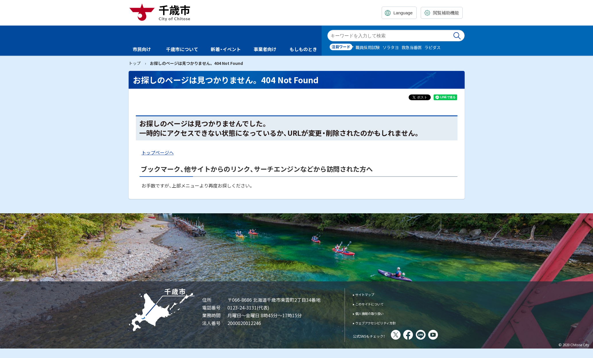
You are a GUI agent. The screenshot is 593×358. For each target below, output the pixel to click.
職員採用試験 (368, 47)
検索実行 (457, 35)
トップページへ (158, 152)
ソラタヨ (391, 47)
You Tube (449, 335)
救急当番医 (411, 47)
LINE (436, 335)
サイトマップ (368, 294)
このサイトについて (375, 304)
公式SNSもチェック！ (377, 335)
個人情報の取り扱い (375, 313)
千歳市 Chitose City (162, 12)
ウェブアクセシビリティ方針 (383, 323)
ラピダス (432, 47)
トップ (135, 63)
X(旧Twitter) (411, 335)
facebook (424, 335)
